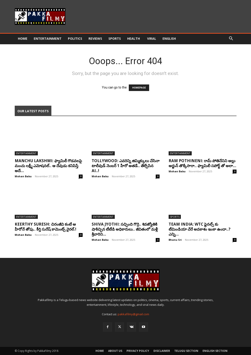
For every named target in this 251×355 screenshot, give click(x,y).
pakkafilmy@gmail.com (133, 314)
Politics (75, 38)
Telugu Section (186, 351)
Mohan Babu (23, 176)
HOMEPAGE (139, 87)
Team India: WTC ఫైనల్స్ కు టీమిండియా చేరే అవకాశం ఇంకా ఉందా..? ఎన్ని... (199, 229)
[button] (231, 39)
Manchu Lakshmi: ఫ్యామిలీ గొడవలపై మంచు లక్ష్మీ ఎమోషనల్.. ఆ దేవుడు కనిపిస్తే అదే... (48, 165)
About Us (115, 351)
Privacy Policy (138, 351)
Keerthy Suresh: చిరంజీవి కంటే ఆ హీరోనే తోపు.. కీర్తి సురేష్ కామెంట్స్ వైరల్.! (45, 227)
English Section (215, 351)
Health (134, 38)
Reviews (95, 38)
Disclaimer (161, 351)
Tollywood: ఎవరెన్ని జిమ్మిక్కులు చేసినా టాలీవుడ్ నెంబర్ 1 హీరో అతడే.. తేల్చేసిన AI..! (126, 165)
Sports (114, 38)
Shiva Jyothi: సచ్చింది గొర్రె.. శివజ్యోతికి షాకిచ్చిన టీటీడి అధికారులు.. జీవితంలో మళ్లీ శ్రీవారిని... (125, 229)
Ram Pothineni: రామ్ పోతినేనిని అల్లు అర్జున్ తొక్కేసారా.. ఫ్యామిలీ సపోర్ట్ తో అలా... (202, 163)
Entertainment (48, 38)
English (169, 38)
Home (22, 38)
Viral (151, 38)
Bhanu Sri (175, 239)
